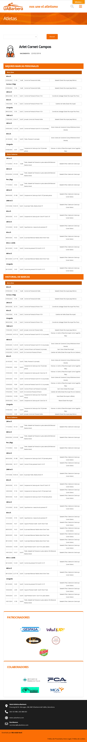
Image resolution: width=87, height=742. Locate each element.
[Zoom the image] (13, 4)
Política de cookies (79, 739)
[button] (72, 6)
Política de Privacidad (55, 739)
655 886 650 (23, 712)
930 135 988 (13, 712)
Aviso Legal (67, 739)
